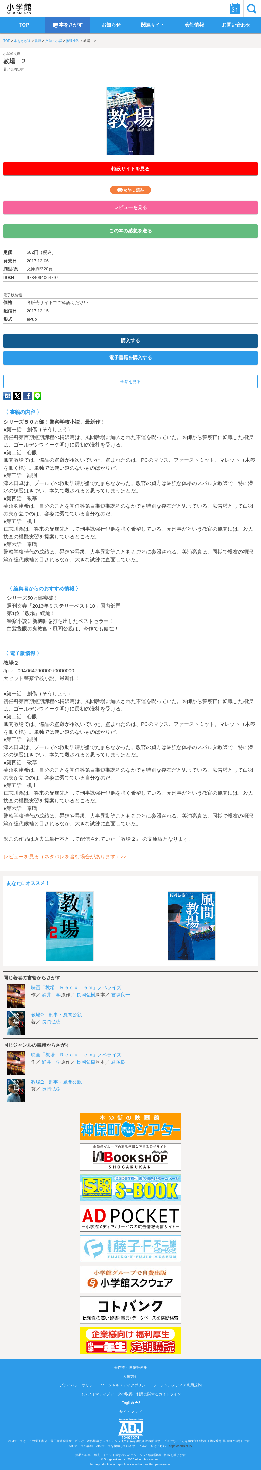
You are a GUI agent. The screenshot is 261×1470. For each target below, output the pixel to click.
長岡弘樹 (17, 69)
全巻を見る (130, 381)
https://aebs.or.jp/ (180, 1446)
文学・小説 (53, 41)
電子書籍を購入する (130, 357)
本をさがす (22, 41)
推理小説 (73, 41)
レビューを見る (130, 207)
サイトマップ (130, 1412)
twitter (17, 396)
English (130, 1403)
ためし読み (130, 190)
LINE (37, 396)
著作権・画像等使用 (130, 1367)
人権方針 (130, 1376)
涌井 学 (51, 994)
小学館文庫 (11, 54)
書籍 (38, 41)
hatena (7, 396)
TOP (6, 41)
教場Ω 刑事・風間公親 (56, 1014)
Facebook (27, 396)
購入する (130, 340)
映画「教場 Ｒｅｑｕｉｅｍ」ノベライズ (76, 987)
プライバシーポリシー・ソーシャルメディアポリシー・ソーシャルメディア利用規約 (130, 1385)
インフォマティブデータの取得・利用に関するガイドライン (130, 1394)
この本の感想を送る (130, 230)
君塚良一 (120, 994)
